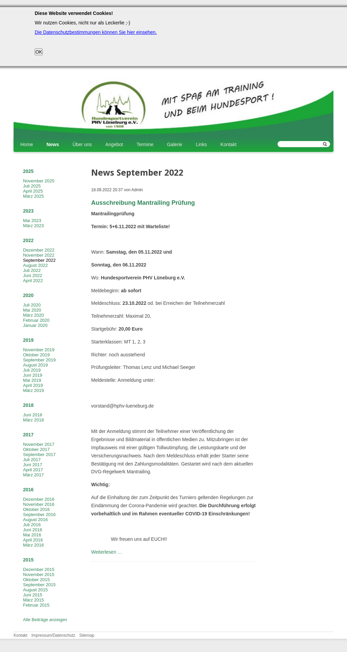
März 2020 (33, 315)
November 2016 (39, 504)
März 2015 (33, 599)
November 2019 (39, 349)
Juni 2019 (32, 375)
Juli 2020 (32, 305)
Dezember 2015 (39, 569)
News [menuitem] (52, 144)
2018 (28, 405)
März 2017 (33, 474)
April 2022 (33, 280)
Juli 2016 (32, 524)
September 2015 (39, 584)
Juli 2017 (32, 459)
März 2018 (33, 419)
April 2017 (33, 469)
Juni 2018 (32, 414)
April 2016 (33, 539)
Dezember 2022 (39, 250)
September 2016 (39, 514)
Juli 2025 (32, 186)
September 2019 (39, 359)
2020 (28, 295)
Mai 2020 (32, 310)
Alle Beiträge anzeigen (45, 619)
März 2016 (33, 545)
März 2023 (33, 225)
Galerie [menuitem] (174, 144)
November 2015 (39, 574)
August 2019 (35, 365)
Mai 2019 (32, 380)
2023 (28, 211)
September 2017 (39, 454)
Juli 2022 (32, 270)
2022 (28, 240)
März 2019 (33, 390)
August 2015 (35, 589)
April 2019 (33, 385)
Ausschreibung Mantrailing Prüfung (143, 202)
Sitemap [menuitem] (86, 635)
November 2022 (39, 255)
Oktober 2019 (36, 354)
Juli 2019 (32, 370)
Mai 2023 (32, 220)
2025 (28, 171)
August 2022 (35, 265)
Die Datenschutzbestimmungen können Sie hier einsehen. (96, 32)
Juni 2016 (32, 529)
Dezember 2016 (39, 499)
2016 (28, 489)
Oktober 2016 (36, 509)
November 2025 (39, 180)
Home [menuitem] (26, 144)
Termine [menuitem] (145, 144)
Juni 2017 (32, 464)
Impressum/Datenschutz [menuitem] (53, 635)
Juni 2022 (32, 275)
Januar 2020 (35, 325)
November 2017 (39, 444)
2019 (28, 340)
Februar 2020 (36, 320)
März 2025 (33, 196)
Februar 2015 (36, 605)
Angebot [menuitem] (114, 144)
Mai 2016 (32, 534)
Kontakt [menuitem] (229, 144)
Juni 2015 (32, 594)
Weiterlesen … (106, 552)
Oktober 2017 (36, 449)
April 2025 (33, 191)
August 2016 (35, 519)
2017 (28, 434)
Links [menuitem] (201, 144)
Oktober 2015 (36, 579)
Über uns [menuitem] (82, 144)
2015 (28, 559)
